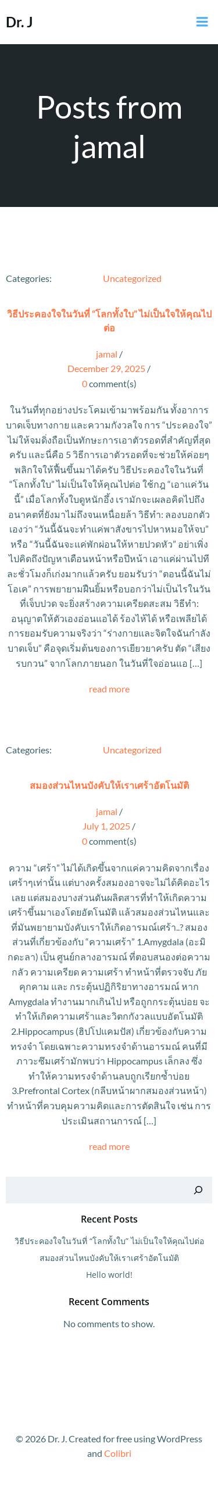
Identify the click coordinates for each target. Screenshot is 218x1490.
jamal (106, 353)
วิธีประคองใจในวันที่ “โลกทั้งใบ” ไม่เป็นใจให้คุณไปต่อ (109, 1240)
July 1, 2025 (106, 825)
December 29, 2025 (106, 368)
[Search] (198, 1190)
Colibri (117, 1453)
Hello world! (109, 1274)
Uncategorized (132, 278)
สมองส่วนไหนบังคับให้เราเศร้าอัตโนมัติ (109, 1257)
